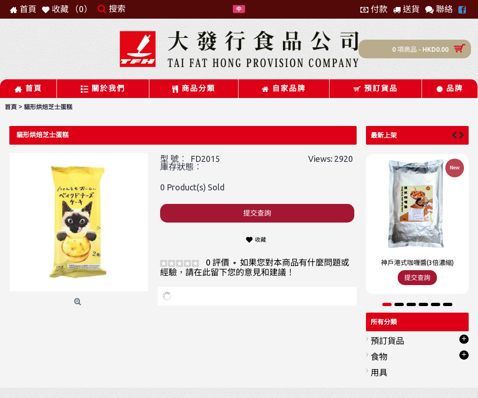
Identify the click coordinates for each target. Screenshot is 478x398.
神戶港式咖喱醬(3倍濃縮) (417, 262)
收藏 (260, 240)
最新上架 (384, 135)
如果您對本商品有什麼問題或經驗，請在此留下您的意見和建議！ (254, 267)
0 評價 (217, 262)
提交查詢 (257, 213)
